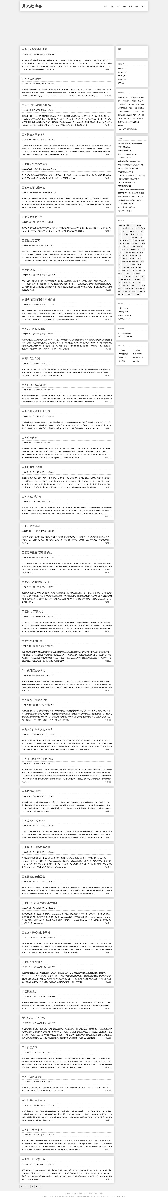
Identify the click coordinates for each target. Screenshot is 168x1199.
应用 (96, 1193)
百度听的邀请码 (31, 526)
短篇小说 (136, 361)
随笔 (125, 249)
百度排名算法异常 (32, 467)
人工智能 (128, 294)
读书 (125, 258)
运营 (90, 1193)
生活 (136, 6)
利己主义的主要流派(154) (126, 207)
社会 (136, 240)
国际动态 (135, 249)
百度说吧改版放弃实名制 (36, 582)
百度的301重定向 (31, 496)
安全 (132, 234)
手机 (125, 264)
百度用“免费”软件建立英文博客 (40, 903)
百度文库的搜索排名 (33, 1159)
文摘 (101, 1193)
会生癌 (120, 125)
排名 (129, 225)
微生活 (39, 169)
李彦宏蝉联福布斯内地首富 (37, 105)
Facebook (61, 599)
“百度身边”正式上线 (33, 1018)
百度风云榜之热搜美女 (35, 164)
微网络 (38, 84)
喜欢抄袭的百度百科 (33, 1100)
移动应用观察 (137, 354)
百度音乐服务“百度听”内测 (37, 552)
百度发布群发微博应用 (35, 699)
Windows (83, 90)
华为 (132, 291)
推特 (125, 255)
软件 (130, 6)
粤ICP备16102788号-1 (104, 1196)
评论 (118, 6)
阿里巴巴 (129, 288)
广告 (125, 234)
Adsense (126, 237)
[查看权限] (129, 336)
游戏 (125, 246)
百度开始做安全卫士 (33, 876)
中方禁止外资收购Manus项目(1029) (129, 168)
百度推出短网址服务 (33, 134)
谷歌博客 (136, 243)
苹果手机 (136, 285)
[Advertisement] (84, 29)
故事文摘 (122, 361)
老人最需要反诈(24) (124, 150)
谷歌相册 (126, 261)
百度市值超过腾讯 (32, 791)
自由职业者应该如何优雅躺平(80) (129, 161)
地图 (85, 1193)
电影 (135, 252)
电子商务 (128, 279)
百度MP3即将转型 (32, 641)
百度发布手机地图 (32, 962)
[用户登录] (121, 336)
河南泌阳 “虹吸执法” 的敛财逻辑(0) (130, 143)
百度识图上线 (29, 991)
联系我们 (68, 1193)
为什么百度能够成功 (33, 670)
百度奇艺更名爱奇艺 (33, 187)
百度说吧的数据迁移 (33, 329)
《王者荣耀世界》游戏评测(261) (129, 179)
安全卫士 (126, 282)
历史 (136, 276)
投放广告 (53, 1196)
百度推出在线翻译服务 (35, 384)
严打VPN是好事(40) (124, 158)
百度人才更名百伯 (32, 217)
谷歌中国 (126, 270)
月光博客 (122, 350)
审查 (126, 243)
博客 (122, 225)
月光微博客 (32, 6)
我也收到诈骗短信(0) (125, 147)
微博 (134, 267)
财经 (139, 291)
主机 (132, 246)
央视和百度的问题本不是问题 (38, 299)
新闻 (111, 6)
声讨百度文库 (29, 1047)
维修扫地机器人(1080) (125, 172)
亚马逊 (126, 285)
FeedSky (127, 240)
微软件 (122, 79)
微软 (77, 982)
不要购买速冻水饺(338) (126, 204)
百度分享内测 (29, 437)
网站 (125, 231)
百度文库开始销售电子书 (36, 932)
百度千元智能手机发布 (35, 49)
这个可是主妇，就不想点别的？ (128, 122)
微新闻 (38, 54)
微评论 (38, 304)
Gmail (125, 267)
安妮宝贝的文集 (138, 357)
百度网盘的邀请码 (32, 78)
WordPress (62, 917)
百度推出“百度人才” (33, 611)
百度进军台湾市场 (32, 1129)
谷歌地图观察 (123, 354)
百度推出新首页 (31, 240)
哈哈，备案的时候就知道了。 (128, 129)
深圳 (133, 264)
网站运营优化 (123, 357)
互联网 (127, 252)
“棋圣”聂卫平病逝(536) (125, 211)
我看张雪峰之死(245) (125, 186)
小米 (138, 294)
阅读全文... (108, 69)
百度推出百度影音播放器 (36, 847)
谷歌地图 (137, 270)
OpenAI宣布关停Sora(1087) (127, 182)
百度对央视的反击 (32, 270)
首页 (105, 6)
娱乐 (139, 288)
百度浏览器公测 (31, 358)
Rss (134, 237)
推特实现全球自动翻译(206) (127, 154)
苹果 (135, 261)
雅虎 (130, 273)
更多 (143, 6)
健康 (138, 279)
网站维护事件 (128, 228)
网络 (124, 6)
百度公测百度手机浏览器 (36, 411)
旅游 (133, 258)
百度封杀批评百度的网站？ (37, 729)
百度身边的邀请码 (32, 1076)
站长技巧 (126, 276)
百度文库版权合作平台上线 (37, 758)
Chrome (24, 375)
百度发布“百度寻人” (33, 820)
